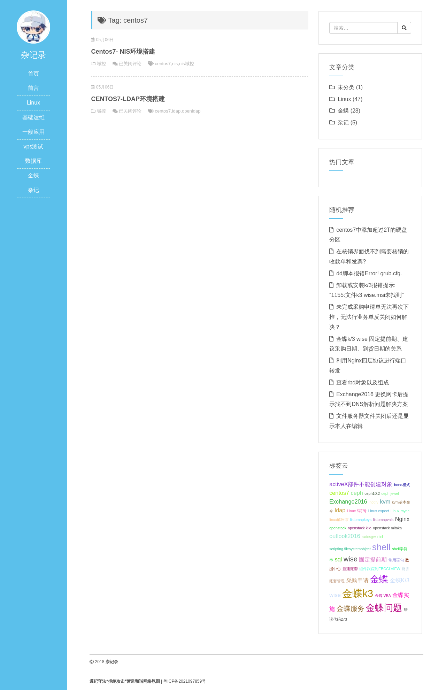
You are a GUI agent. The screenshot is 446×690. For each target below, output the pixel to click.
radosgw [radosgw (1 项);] (369, 537)
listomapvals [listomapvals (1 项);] (383, 520)
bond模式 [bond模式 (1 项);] (402, 485)
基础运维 (33, 117)
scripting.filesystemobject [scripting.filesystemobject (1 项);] (349, 549)
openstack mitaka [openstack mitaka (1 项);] (387, 528)
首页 (33, 74)
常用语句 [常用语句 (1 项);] (396, 560)
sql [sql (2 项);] (338, 559)
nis (175, 63)
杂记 (33, 190)
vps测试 (34, 147)
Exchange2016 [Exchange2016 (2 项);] (348, 501)
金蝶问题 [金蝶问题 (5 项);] (384, 608)
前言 (33, 88)
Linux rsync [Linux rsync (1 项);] (400, 511)
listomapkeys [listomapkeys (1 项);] (361, 520)
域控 (101, 63)
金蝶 (33, 175)
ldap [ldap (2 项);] (340, 510)
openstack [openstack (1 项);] (337, 528)
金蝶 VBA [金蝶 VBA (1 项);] (383, 595)
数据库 (33, 161)
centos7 (163, 63)
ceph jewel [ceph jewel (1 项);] (390, 493)
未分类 (346, 87)
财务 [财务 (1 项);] (405, 569)
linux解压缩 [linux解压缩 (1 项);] (338, 520)
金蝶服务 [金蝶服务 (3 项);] (350, 608)
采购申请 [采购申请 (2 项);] (357, 580)
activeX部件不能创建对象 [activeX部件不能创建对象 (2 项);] (360, 484)
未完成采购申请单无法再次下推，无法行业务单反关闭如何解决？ (369, 317)
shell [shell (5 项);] (381, 547)
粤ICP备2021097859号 (184, 681)
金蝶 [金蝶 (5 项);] (379, 579)
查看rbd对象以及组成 (362, 382)
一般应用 (33, 132)
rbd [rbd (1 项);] (380, 537)
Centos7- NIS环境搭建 (123, 51)
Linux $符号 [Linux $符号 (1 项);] (357, 511)
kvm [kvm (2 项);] (385, 501)
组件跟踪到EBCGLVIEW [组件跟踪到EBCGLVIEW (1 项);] (379, 569)
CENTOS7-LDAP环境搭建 (128, 98)
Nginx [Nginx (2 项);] (402, 519)
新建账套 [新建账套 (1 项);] (350, 569)
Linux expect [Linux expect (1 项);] (378, 511)
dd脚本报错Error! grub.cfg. (369, 273)
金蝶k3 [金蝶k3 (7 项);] (357, 593)
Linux (33, 103)
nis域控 (186, 63)
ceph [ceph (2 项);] (357, 493)
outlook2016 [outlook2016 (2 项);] (344, 536)
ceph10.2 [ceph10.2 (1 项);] (372, 493)
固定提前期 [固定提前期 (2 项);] (373, 559)
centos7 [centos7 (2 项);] (339, 493)
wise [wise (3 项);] (350, 559)
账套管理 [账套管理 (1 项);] (337, 581)
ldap (176, 111)
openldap (191, 111)
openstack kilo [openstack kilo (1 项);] (359, 528)
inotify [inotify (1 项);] (373, 502)
